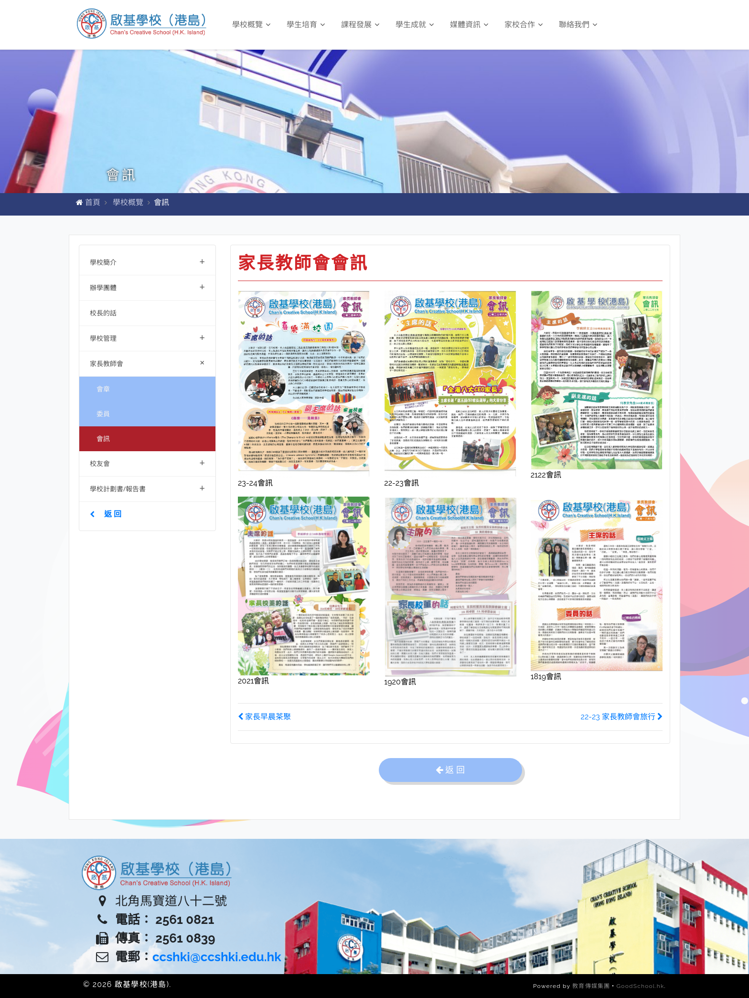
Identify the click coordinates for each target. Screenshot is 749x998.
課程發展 (360, 24)
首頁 (92, 202)
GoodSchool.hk (640, 986)
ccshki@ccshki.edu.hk (216, 957)
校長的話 (103, 312)
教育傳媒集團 (591, 986)
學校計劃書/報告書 (147, 487)
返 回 (105, 514)
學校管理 (147, 337)
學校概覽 (251, 24)
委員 (103, 413)
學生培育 (306, 24)
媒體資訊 (469, 24)
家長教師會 (149, 362)
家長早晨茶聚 (264, 716)
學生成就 (415, 24)
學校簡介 (147, 261)
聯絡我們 (578, 24)
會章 (103, 388)
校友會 (147, 462)
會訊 (103, 438)
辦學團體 (147, 286)
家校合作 (523, 24)
